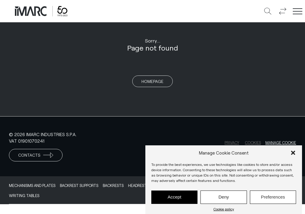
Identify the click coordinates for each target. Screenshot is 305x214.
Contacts (35, 155)
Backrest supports (79, 185)
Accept (174, 198)
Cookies (253, 142)
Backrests (113, 185)
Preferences (273, 198)
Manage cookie (280, 142)
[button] (293, 154)
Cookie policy (224, 210)
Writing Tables (24, 195)
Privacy (232, 142)
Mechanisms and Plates (32, 185)
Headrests (138, 185)
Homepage (152, 81)
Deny (223, 198)
